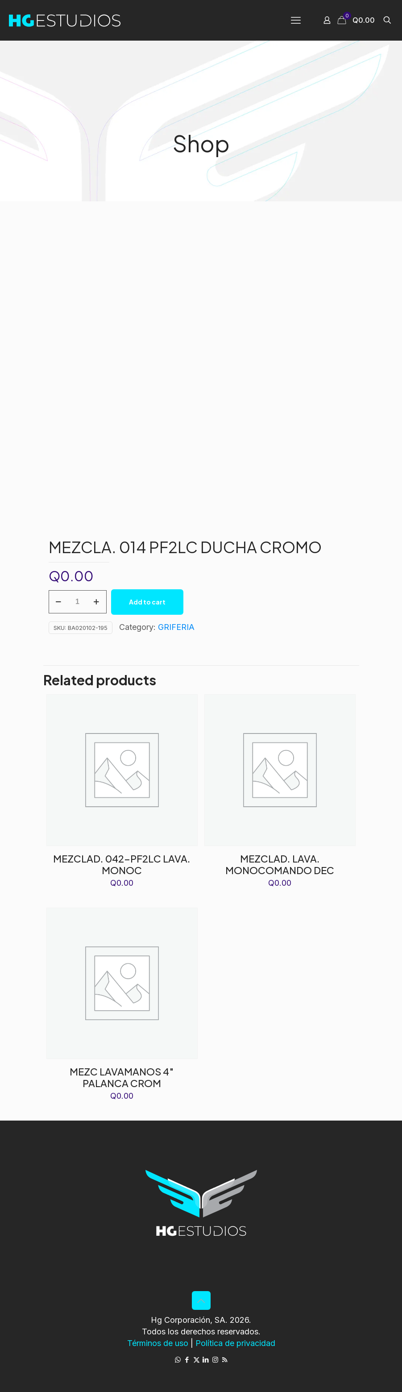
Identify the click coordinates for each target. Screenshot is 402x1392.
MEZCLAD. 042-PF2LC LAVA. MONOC (122, 864)
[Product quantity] (78, 601)
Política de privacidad (235, 1343)
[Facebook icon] (187, 1359)
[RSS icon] (224, 1359)
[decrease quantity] (58, 601)
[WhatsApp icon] (177, 1359)
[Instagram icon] (215, 1359)
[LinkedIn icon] (206, 1359)
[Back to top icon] (201, 1300)
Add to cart (147, 602)
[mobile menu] (295, 20)
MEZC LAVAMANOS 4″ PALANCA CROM (122, 1077)
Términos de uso (157, 1343)
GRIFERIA (176, 627)
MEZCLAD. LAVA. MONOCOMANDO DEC (279, 864)
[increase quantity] (96, 601)
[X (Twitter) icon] (196, 1359)
